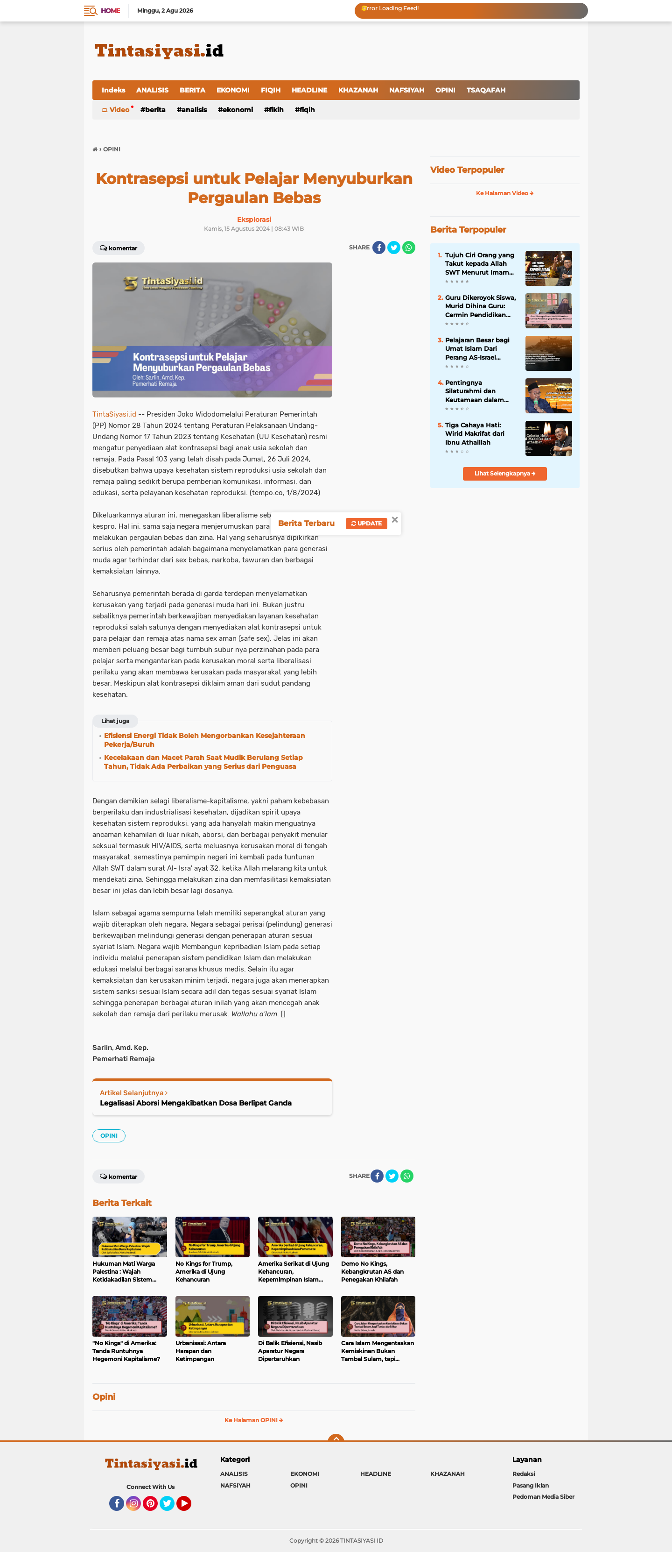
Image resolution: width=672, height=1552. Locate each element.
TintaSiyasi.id (114, 414)
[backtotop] (336, 1442)
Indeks (113, 90)
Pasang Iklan (530, 1485)
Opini (103, 1397)
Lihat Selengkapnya (505, 473)
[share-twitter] (393, 247)
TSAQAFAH (486, 90)
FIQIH (270, 90)
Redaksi (523, 1473)
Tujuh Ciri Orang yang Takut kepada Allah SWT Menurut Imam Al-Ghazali (479, 263)
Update (366, 523)
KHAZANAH (358, 90)
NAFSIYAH (406, 90)
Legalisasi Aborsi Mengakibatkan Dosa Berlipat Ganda (196, 1102)
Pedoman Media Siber (543, 1496)
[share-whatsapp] (408, 247)
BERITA (192, 90)
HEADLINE (309, 90)
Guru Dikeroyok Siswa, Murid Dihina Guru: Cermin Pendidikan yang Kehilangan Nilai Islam (480, 306)
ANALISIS (152, 90)
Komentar (118, 247)
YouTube (190, 1507)
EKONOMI (233, 90)
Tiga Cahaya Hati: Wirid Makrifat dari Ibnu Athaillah (474, 433)
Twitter (171, 1507)
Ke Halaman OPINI (253, 1420)
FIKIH (276, 110)
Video (119, 110)
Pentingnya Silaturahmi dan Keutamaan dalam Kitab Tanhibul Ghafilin (474, 391)
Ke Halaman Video (505, 193)
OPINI (445, 90)
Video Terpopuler (467, 170)
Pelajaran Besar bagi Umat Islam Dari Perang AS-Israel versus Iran (477, 348)
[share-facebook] (378, 247)
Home (110, 11)
